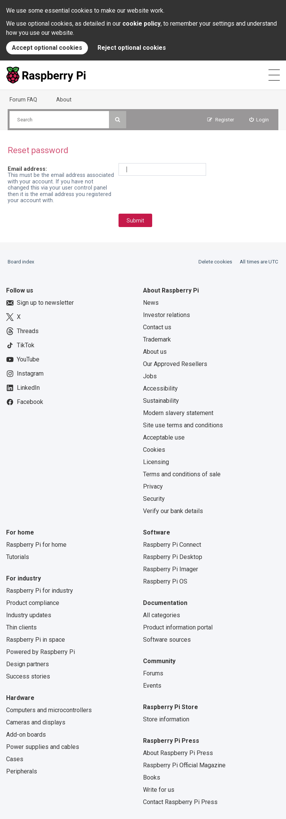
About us (155, 351)
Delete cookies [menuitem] (215, 262)
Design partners (27, 664)
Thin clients (21, 627)
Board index (21, 262)
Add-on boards (26, 734)
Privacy (153, 486)
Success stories (28, 676)
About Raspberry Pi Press (178, 753)
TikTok (20, 345)
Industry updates (28, 615)
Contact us (157, 327)
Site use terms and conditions (183, 425)
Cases (14, 759)
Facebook (24, 402)
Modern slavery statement (178, 413)
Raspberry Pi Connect (172, 544)
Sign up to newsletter (40, 303)
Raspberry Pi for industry (39, 590)
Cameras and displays (35, 722)
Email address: (27, 169)
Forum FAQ (23, 99)
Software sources (167, 639)
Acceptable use (164, 437)
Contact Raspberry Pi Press (180, 802)
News (151, 302)
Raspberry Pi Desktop (172, 557)
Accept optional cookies (47, 47)
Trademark (157, 339)
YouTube (22, 359)
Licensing (156, 462)
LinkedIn (23, 388)
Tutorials (17, 557)
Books (151, 777)
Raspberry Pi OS (165, 581)
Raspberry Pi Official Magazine (184, 765)
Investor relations (166, 315)
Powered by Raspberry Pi (40, 652)
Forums (153, 673)
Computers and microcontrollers (49, 710)
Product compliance (32, 602)
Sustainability (161, 400)
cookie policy (141, 23)
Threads (22, 331)
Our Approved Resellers (175, 364)
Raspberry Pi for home (36, 544)
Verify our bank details (173, 511)
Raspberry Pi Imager (170, 569)
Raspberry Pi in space (35, 639)
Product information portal (178, 627)
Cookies (154, 449)
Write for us (158, 789)
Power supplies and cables (42, 746)
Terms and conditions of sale (182, 474)
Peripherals (21, 771)
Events (152, 685)
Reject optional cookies (132, 47)
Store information (166, 719)
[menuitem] (259, 119)
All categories (161, 615)
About (64, 99)
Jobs (150, 376)
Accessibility (160, 388)
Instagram (25, 374)
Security (154, 498)
